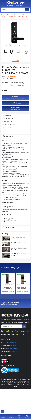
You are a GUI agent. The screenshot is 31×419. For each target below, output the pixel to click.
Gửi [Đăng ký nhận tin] (24, 326)
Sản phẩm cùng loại (10, 267)
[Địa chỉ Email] (12, 326)
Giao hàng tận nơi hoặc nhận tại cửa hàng (15, 97)
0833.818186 (13, 345)
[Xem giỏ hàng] (27, 417)
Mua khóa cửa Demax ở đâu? (18, 242)
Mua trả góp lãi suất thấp (15, 102)
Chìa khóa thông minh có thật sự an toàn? (19, 254)
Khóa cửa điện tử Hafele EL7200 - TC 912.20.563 (7, 288)
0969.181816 (19, 335)
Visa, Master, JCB (15, 108)
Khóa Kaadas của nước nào (18, 237)
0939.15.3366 (13, 348)
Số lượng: (4, 90)
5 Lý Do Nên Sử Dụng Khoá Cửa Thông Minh (19, 248)
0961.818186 (14, 351)
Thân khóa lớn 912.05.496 (17, 83)
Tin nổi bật (5, 234)
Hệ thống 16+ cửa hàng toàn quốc (16, 331)
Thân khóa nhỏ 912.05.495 (17, 85)
